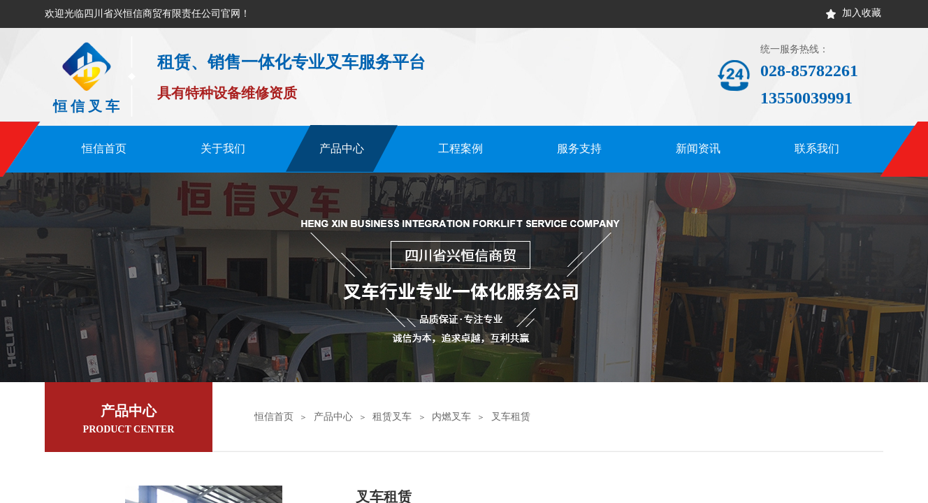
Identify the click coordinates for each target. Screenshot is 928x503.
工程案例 (460, 148)
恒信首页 (104, 148)
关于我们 (223, 148)
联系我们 (817, 148)
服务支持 (579, 148)
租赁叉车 (392, 416)
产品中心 (341, 148)
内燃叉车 (451, 416)
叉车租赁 (510, 416)
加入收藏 (861, 13)
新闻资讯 (698, 148)
